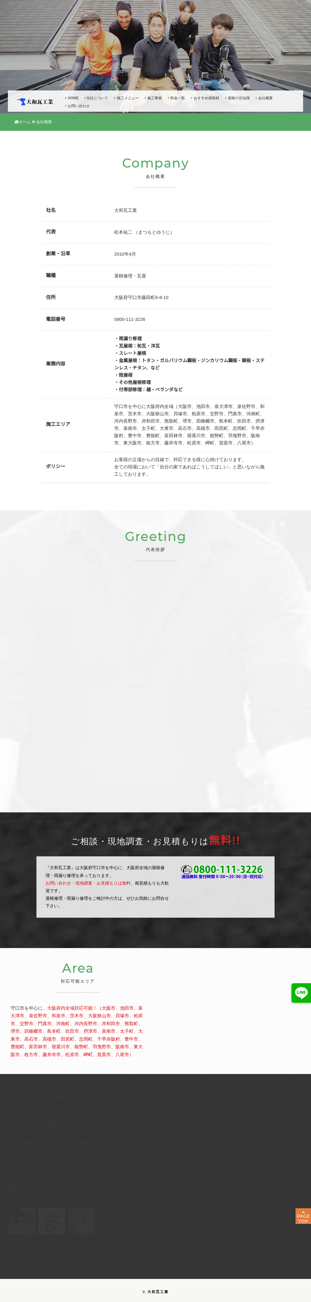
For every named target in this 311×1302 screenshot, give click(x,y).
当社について (92, 97)
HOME (67, 97)
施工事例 (148, 97)
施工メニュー (122, 97)
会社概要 (259, 97)
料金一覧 (172, 97)
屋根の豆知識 (233, 97)
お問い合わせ (73, 105)
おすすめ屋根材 (201, 97)
